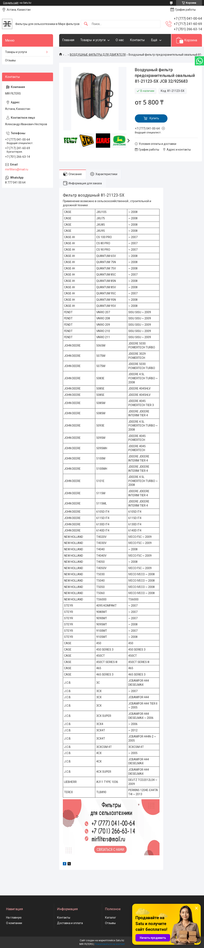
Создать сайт (11, 2)
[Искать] (86, 24)
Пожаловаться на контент (110, 944)
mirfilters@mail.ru (16, 169)
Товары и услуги (92, 40)
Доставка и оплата (70, 923)
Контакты (137, 40)
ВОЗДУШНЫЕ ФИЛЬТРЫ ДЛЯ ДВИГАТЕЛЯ (98, 54)
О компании (14, 923)
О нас (120, 40)
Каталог (110, 917)
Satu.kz (120, 940)
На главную (14, 917)
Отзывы (10, 60)
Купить (154, 118)
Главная (68, 40)
